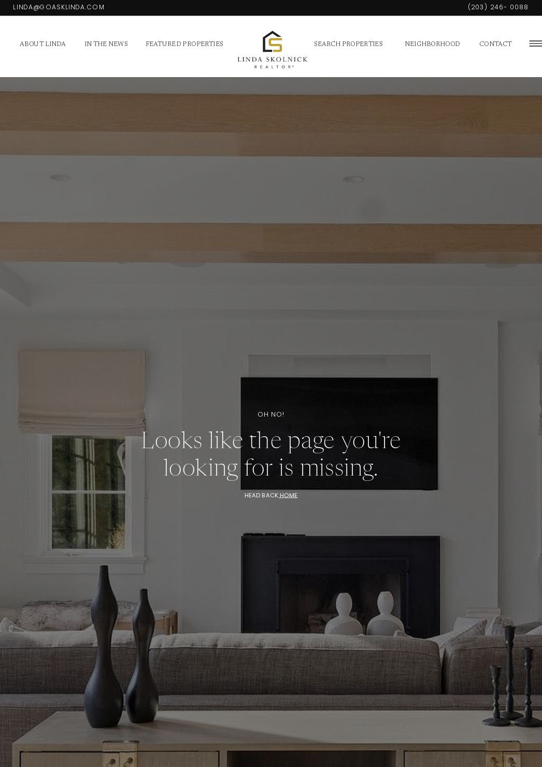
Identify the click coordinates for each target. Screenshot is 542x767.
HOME (287, 495)
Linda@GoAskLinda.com (59, 7)
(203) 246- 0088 (498, 7)
